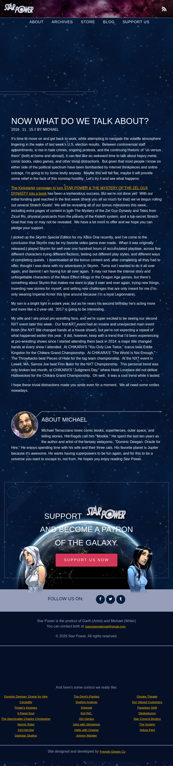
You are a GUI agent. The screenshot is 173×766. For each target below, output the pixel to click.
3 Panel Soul (26, 719)
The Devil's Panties (86, 703)
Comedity (26, 708)
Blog (109, 22)
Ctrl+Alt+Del (25, 740)
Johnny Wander (86, 740)
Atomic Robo (26, 735)
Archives (62, 22)
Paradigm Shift (147, 708)
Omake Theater (147, 698)
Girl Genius (86, 724)
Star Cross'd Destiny (147, 719)
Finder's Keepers (25, 714)
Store (88, 22)
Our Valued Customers (147, 703)
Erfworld (86, 714)
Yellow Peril (147, 730)
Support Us (136, 22)
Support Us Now (86, 560)
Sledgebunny (147, 714)
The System (147, 724)
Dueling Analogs (86, 708)
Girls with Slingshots (86, 730)
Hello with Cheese (86, 735)
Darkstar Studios (86, 698)
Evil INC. (86, 719)
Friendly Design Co (112, 756)
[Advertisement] (86, 60)
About (36, 22)
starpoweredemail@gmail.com (105, 627)
